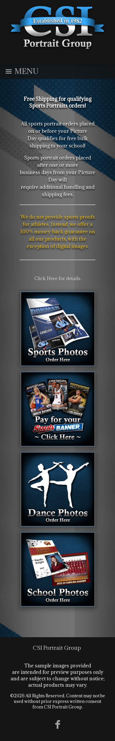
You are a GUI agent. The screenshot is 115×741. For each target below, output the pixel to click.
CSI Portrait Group (57, 647)
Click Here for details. (57, 278)
